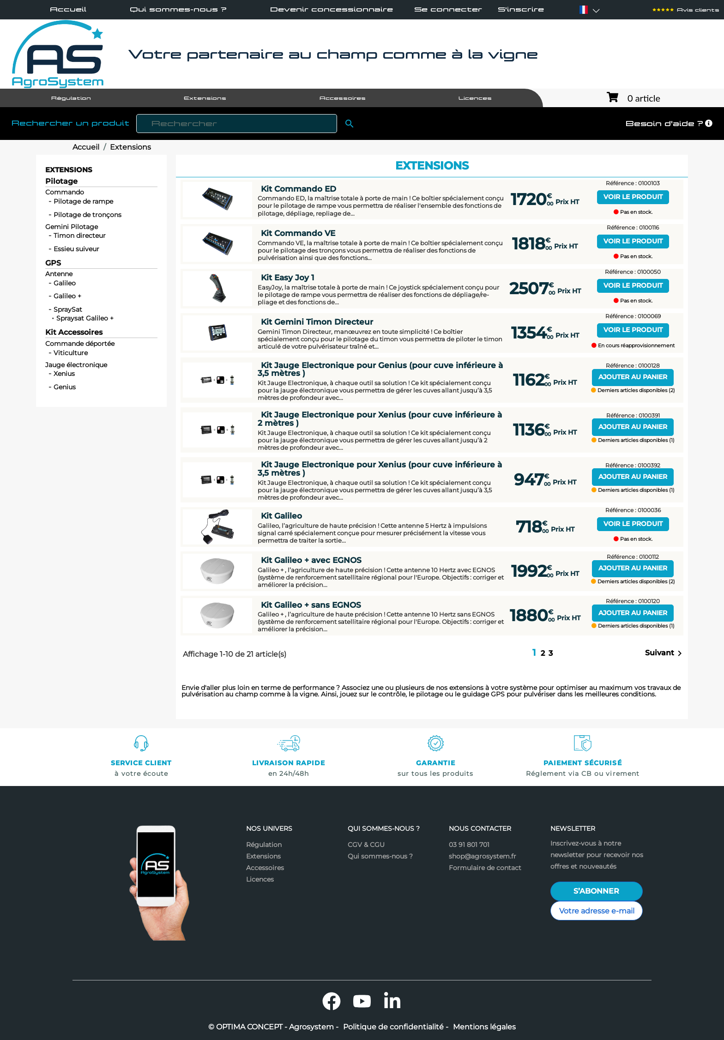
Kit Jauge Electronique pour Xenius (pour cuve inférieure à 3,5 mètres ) (380, 468)
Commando (64, 192)
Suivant (665, 653)
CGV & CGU (366, 844)
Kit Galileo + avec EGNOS (311, 560)
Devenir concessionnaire (331, 9)
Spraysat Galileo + (85, 318)
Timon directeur (80, 235)
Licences (260, 879)
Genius (65, 387)
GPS (53, 263)
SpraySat (68, 309)
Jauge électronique (76, 365)
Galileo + (67, 296)
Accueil (68, 9)
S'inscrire (521, 9)
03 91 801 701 (469, 844)
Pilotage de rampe (83, 201)
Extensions (68, 169)
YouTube (362, 1001)
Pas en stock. (633, 212)
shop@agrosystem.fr (482, 856)
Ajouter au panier (632, 377)
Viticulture (71, 353)
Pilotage (61, 182)
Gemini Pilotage (71, 227)
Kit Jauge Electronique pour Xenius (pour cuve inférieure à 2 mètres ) (380, 418)
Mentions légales (484, 1027)
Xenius (64, 373)
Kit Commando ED (298, 188)
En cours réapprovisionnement (633, 345)
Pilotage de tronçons (87, 215)
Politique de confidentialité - (395, 1027)
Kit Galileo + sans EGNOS (311, 605)
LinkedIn (392, 1001)
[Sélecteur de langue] (584, 10)
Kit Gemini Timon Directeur (317, 322)
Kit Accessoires (74, 333)
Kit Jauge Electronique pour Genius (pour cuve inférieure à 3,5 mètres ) (380, 369)
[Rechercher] (236, 123)
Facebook (331, 1001)
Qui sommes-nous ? (178, 9)
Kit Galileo (281, 515)
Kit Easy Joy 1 (287, 277)
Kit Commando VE (298, 233)
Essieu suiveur (76, 249)
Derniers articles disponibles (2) (633, 390)
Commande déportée (80, 343)
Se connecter (448, 9)
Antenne (58, 274)
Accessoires (265, 868)
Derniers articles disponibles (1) (633, 440)
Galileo (65, 283)
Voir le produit (633, 196)
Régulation (264, 844)
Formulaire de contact (485, 868)
